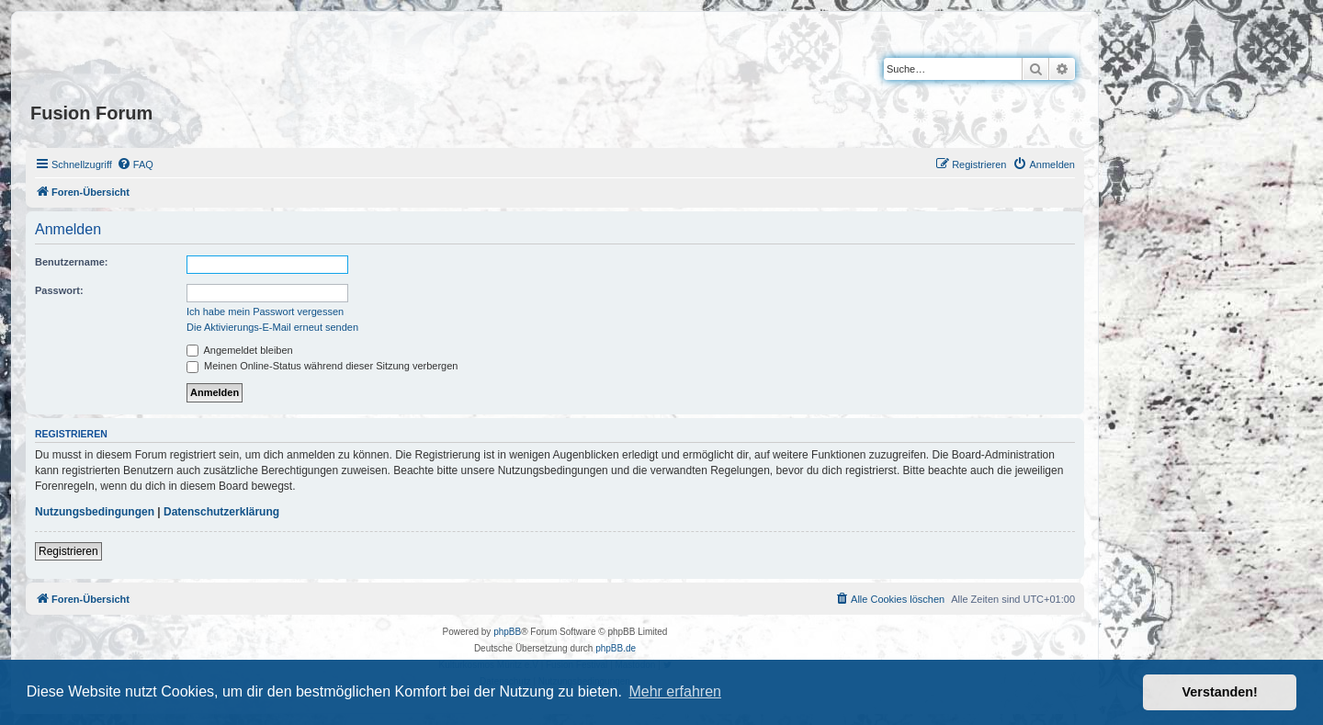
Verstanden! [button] (1220, 692)
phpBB (507, 632)
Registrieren (68, 551)
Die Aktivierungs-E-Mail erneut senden (272, 327)
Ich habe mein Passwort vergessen (265, 311)
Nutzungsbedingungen (94, 511)
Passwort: (59, 290)
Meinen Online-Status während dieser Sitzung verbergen (322, 365)
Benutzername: (71, 261)
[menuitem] (135, 164)
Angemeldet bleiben (240, 350)
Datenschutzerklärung (221, 511)
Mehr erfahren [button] (674, 691)
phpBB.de (615, 648)
